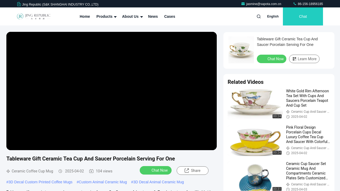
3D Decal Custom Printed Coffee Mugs (40, 182)
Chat (303, 16)
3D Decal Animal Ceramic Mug (158, 182)
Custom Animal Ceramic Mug (103, 182)
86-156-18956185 (308, 4)
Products (106, 16)
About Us (132, 16)
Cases (169, 16)
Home (85, 16)
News (153, 16)
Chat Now (156, 170)
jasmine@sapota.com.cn (261, 4)
